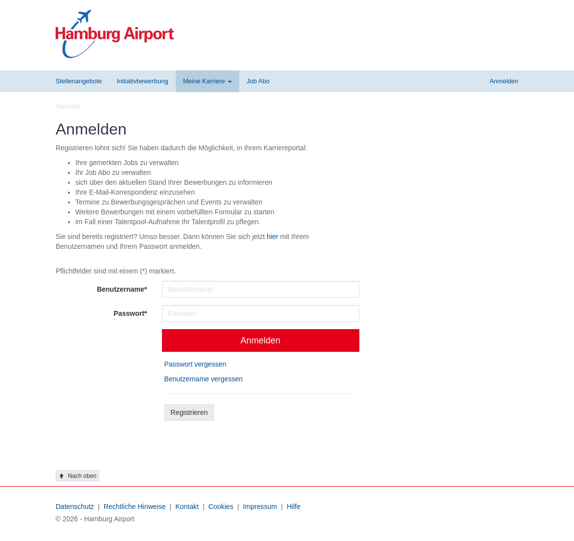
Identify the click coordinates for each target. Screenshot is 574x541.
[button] (207, 81)
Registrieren (189, 412)
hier (272, 236)
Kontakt (186, 506)
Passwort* (130, 313)
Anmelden (261, 340)
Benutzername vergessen (203, 379)
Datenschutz (75, 506)
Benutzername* (122, 289)
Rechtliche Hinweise (134, 506)
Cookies (220, 506)
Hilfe (293, 506)
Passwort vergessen (195, 364)
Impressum (260, 506)
